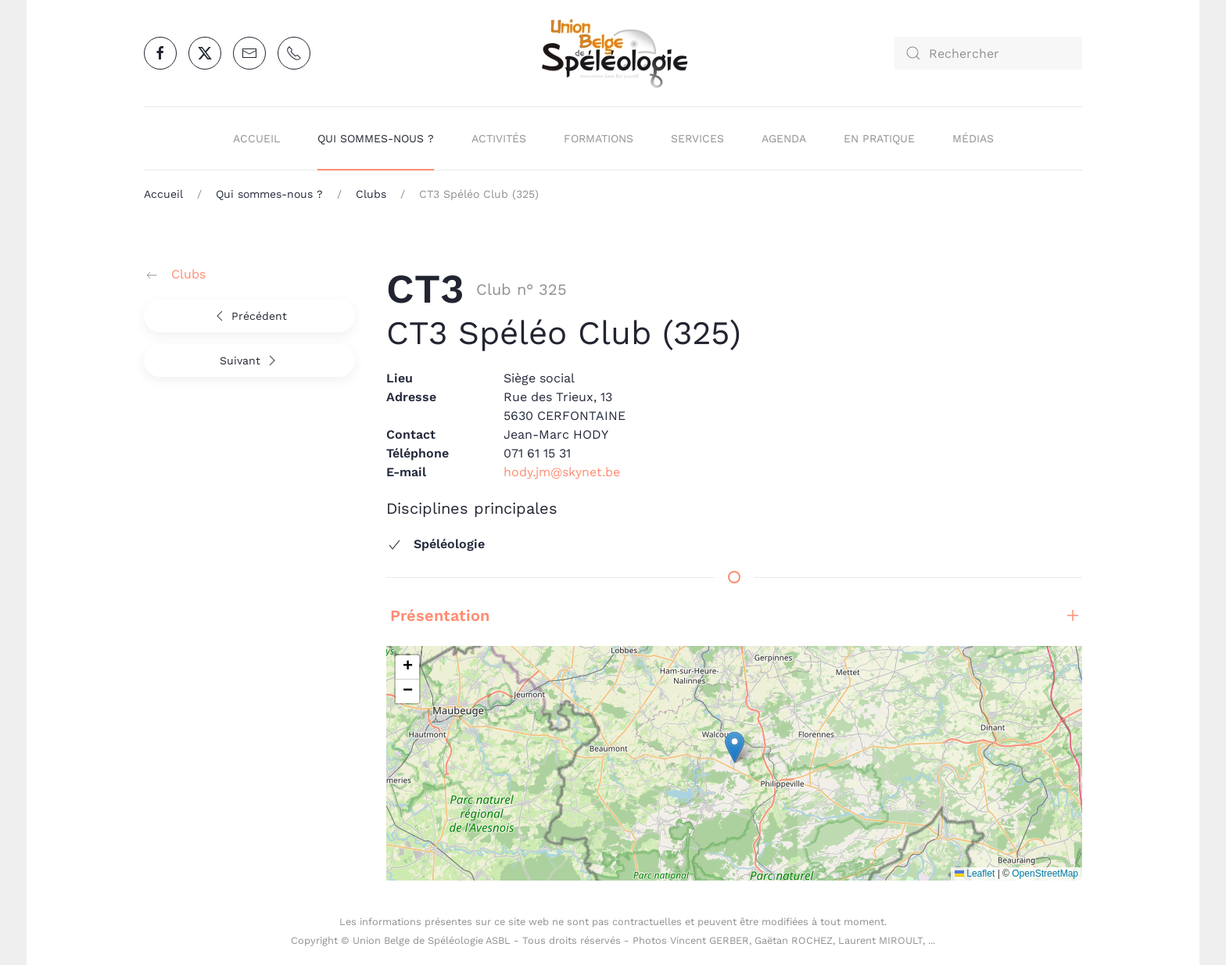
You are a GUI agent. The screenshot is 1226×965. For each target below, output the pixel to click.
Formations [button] (598, 138)
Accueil (256, 138)
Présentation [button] (734, 615)
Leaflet (975, 873)
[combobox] (988, 53)
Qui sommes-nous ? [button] (375, 138)
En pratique (879, 138)
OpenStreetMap (1045, 873)
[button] (734, 747)
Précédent (249, 316)
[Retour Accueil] (613, 53)
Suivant (250, 360)
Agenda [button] (784, 138)
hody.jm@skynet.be (562, 472)
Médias (973, 138)
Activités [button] (498, 138)
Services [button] (697, 138)
